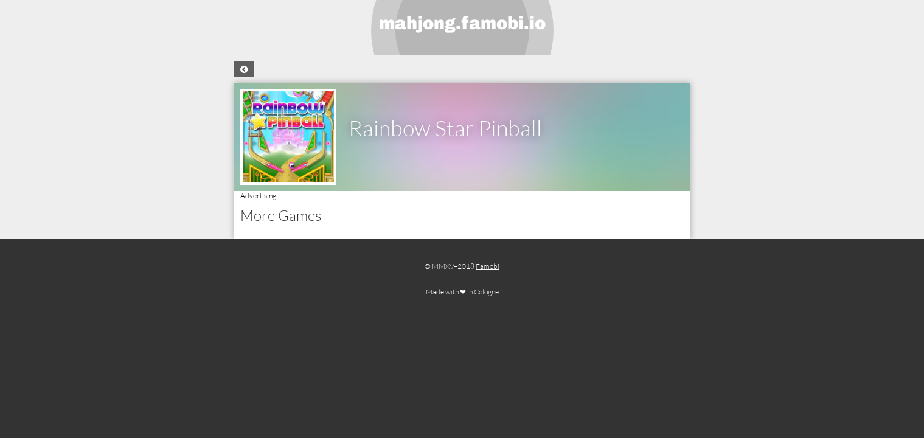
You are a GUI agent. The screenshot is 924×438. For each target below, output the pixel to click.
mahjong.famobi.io (462, 23)
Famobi (487, 266)
